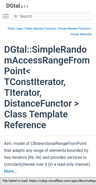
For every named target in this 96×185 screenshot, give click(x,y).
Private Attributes (81, 34)
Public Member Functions (41, 28)
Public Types (15, 28)
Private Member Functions (74, 28)
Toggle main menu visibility (7, 13)
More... (10, 171)
